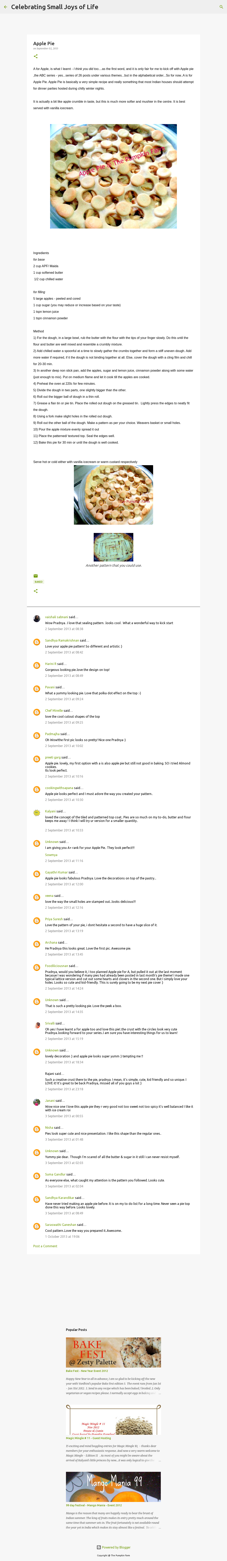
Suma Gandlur (55, 1174)
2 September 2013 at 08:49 (64, 675)
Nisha (49, 1127)
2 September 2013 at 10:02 (64, 746)
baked (39, 582)
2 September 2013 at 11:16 (64, 861)
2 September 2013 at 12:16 (64, 907)
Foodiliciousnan (56, 966)
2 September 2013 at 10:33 (64, 830)
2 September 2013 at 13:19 (64, 931)
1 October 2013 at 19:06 (62, 1236)
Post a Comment (45, 1246)
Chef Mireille (54, 710)
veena (49, 895)
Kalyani (50, 811)
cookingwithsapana (59, 788)
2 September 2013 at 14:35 (64, 1012)
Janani (50, 1100)
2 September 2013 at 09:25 (64, 722)
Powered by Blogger (113, 1547)
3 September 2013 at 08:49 (64, 1213)
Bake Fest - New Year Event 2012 (87, 1371)
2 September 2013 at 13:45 (64, 954)
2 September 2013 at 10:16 (64, 776)
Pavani (50, 687)
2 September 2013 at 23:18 (64, 1089)
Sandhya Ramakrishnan (62, 640)
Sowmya (51, 855)
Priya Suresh (54, 919)
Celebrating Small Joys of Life (54, 6)
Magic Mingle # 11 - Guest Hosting (88, 1438)
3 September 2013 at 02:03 (64, 1163)
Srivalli (50, 1023)
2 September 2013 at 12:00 (64, 884)
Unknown (52, 842)
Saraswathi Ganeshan (60, 1224)
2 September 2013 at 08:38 (64, 629)
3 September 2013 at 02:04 (64, 1186)
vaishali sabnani (56, 617)
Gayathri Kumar (56, 872)
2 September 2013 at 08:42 (64, 652)
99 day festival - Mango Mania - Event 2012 (94, 1505)
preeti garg (53, 757)
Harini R (50, 664)
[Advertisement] (113, 1288)
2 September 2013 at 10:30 (64, 800)
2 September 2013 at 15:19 (64, 1039)
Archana (51, 942)
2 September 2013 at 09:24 (64, 699)
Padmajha (52, 734)
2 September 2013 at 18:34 (64, 1062)
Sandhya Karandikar (59, 1197)
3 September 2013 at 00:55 (64, 1116)
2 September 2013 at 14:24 (64, 988)
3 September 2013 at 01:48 (64, 1139)
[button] (35, 56)
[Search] (104, 7)
